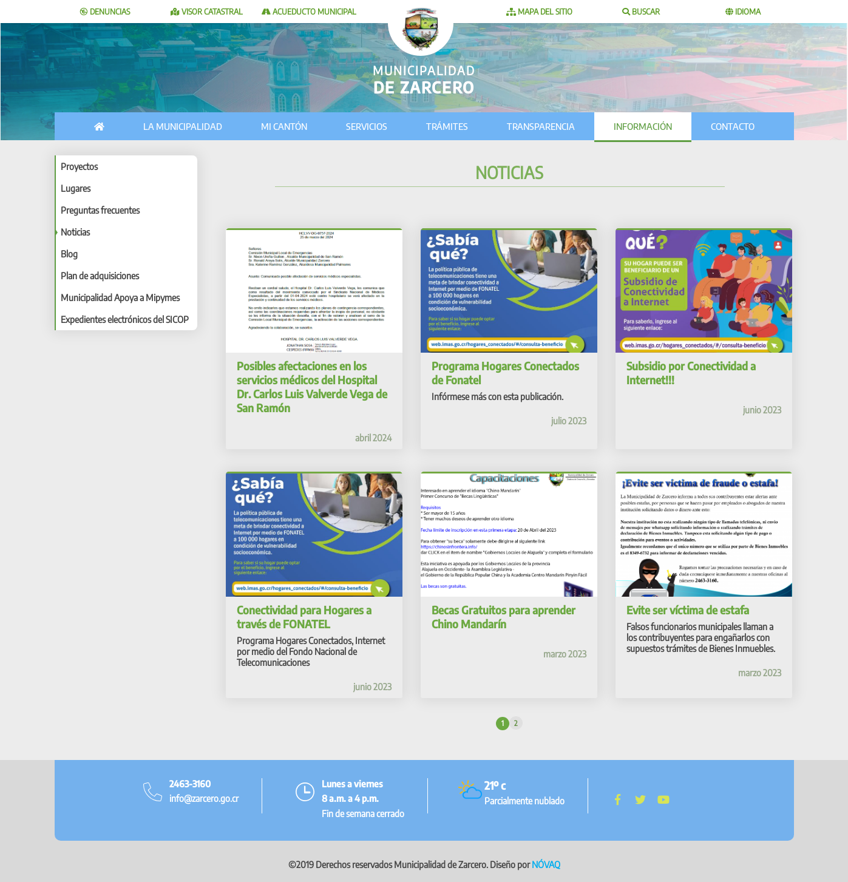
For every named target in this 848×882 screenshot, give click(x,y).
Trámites (447, 126)
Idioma (743, 11)
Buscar (641, 11)
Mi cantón (284, 126)
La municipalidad (182, 126)
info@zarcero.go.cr (204, 792)
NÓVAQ (546, 858)
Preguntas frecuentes (100, 210)
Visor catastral (207, 11)
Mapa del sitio (539, 11)
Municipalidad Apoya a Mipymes (120, 297)
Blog (69, 253)
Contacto (733, 126)
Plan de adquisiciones (100, 275)
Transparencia (541, 126)
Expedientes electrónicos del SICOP (125, 319)
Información (643, 126)
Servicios (366, 126)
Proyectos (79, 166)
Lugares (75, 188)
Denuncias (105, 11)
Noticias (75, 231)
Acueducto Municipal (309, 11)
